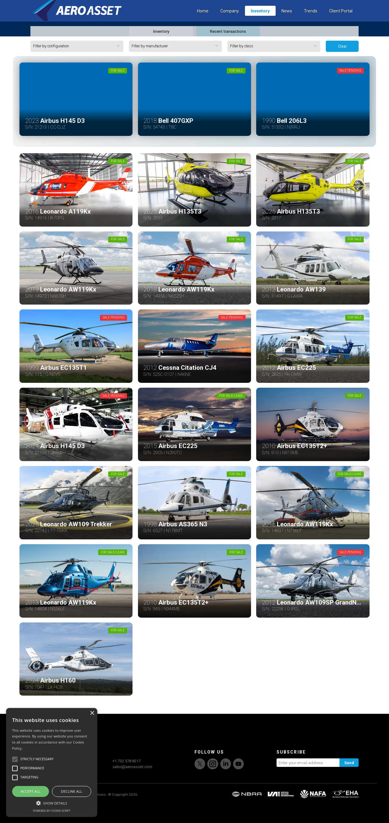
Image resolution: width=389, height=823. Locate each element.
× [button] (92, 713)
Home (202, 19)
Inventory (260, 19)
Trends (310, 19)
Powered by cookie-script (52, 811)
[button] (51, 802)
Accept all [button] (30, 791)
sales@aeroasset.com (132, 784)
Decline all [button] (71, 791)
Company (229, 19)
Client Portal (341, 19)
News (286, 19)
